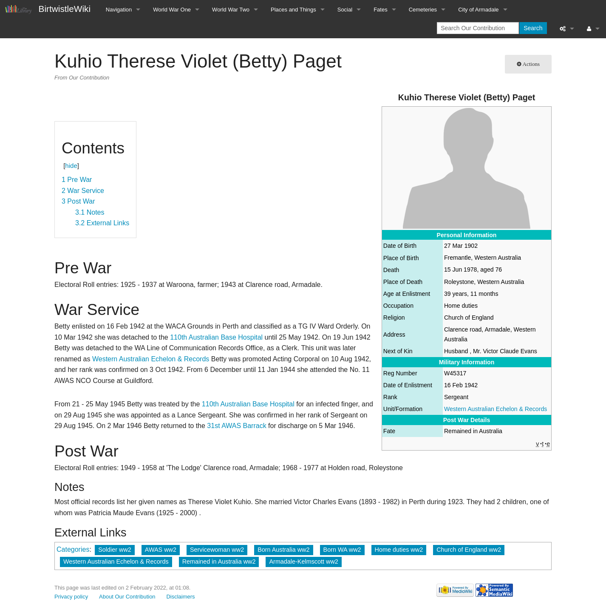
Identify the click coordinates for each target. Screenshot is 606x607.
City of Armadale (478, 9)
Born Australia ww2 (283, 549)
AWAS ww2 (160, 549)
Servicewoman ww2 (217, 549)
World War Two (230, 9)
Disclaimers (181, 596)
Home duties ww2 (399, 549)
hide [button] (71, 165)
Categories (73, 549)
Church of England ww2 (468, 549)
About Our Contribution (127, 596)
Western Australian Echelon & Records (495, 409)
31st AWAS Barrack (236, 425)
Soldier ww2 (114, 549)
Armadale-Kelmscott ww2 (303, 561)
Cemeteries (423, 9)
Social (344, 9)
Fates (381, 9)
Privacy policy (71, 596)
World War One (172, 9)
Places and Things (293, 9)
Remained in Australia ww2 (219, 561)
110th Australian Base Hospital (216, 337)
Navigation (119, 9)
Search (533, 28)
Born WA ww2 (342, 549)
